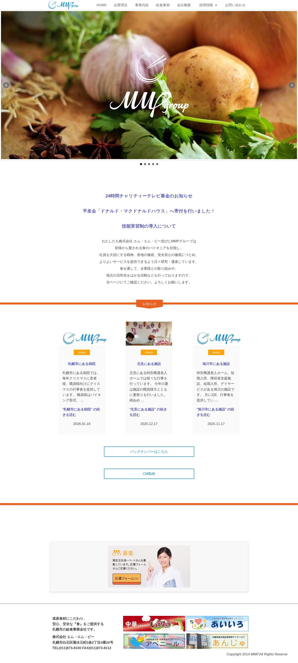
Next (292, 85)
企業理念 (121, 5)
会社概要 (184, 5)
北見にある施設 (149, 364)
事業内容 (142, 5)
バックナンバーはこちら (149, 452)
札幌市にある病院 (82, 364)
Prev (6, 85)
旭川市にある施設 (216, 364)
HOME (102, 5)
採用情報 (206, 5)
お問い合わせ (235, 5)
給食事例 (163, 5)
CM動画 (149, 474)
